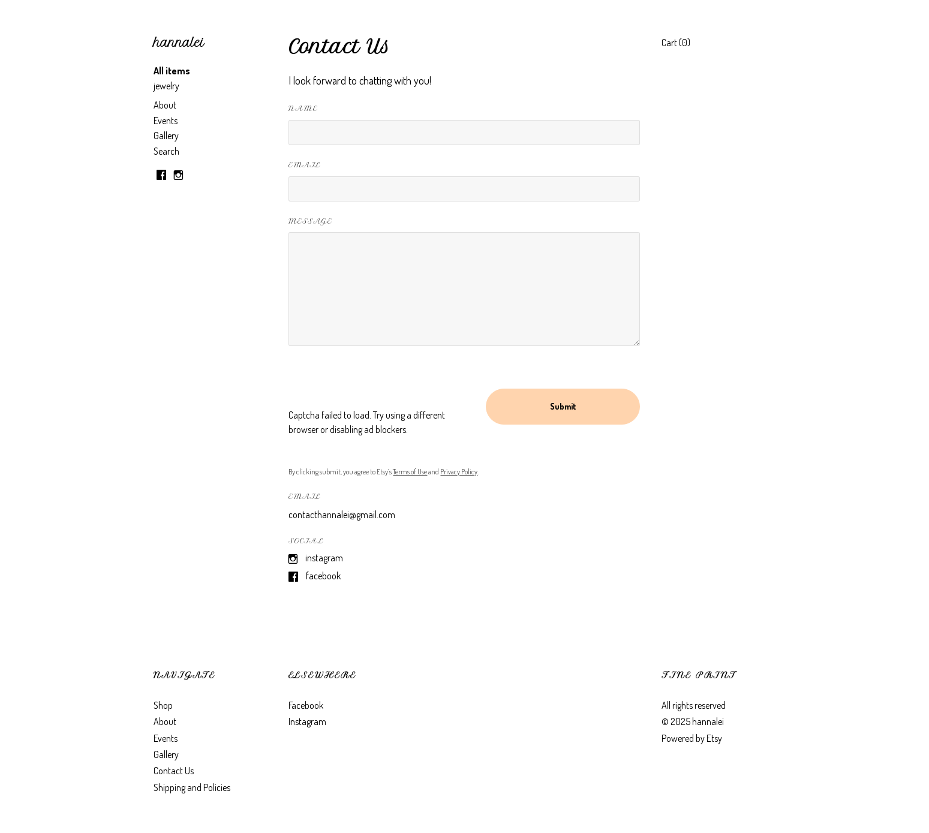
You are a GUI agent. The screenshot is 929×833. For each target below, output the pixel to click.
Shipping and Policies (192, 787)
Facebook (323, 576)
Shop (163, 705)
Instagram (324, 558)
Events (166, 121)
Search (166, 151)
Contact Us (174, 771)
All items (172, 71)
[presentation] (379, 384)
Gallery (166, 136)
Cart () (676, 43)
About (165, 105)
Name (303, 108)
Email (304, 164)
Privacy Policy (458, 471)
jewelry (166, 86)
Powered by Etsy (692, 738)
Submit (563, 406)
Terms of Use (410, 471)
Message (310, 220)
